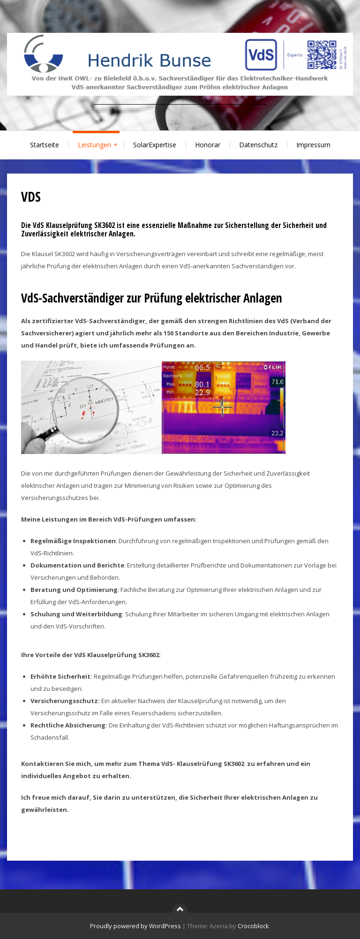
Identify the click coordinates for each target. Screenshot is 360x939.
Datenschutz (258, 144)
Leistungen (94, 144)
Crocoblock (253, 926)
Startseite (44, 144)
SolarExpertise (154, 144)
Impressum (313, 144)
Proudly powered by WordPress (135, 926)
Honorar (207, 144)
